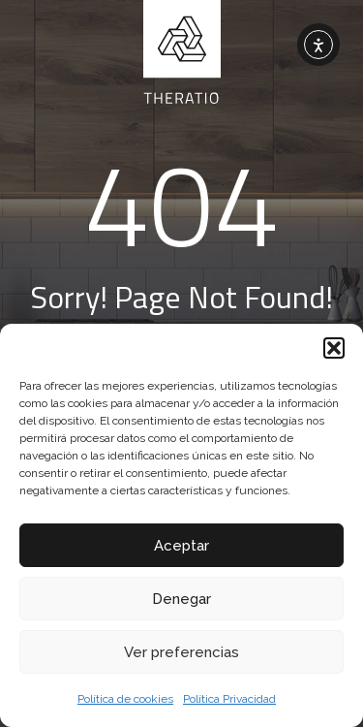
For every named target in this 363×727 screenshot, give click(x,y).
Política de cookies (125, 699)
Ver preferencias (181, 652)
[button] (334, 348)
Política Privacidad (229, 699)
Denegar (181, 599)
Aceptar (181, 545)
